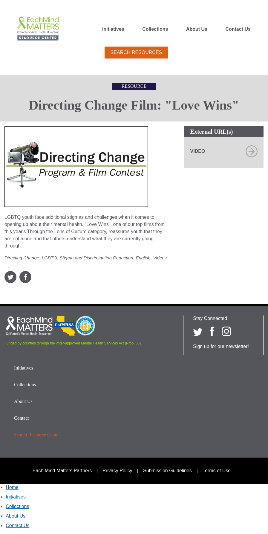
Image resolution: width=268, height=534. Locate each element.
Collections (155, 29)
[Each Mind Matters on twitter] (198, 331)
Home (12, 487)
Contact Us (237, 29)
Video (197, 151)
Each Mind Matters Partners (62, 470)
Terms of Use (217, 470)
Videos (160, 257)
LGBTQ (49, 257)
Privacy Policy (117, 470)
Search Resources (136, 52)
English (143, 257)
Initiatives (113, 29)
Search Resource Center (37, 434)
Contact (21, 418)
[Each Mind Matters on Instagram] (226, 331)
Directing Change (21, 257)
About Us (196, 29)
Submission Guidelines (167, 470)
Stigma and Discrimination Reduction (96, 257)
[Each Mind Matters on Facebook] (212, 331)
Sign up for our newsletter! (221, 346)
